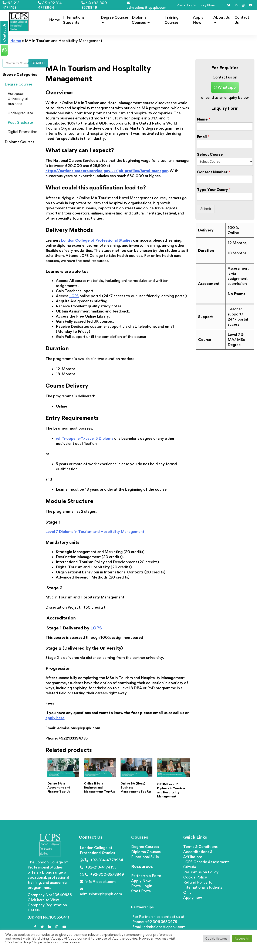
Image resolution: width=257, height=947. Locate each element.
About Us (221, 19)
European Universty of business (18, 98)
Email (203, 137)
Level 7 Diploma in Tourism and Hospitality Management (94, 531)
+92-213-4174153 (12, 5)
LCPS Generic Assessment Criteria (206, 864)
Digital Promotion (22, 131)
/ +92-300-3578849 (94, 5)
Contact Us (241, 20)
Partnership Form (146, 875)
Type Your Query (214, 190)
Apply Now (198, 20)
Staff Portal (141, 891)
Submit (205, 209)
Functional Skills (145, 857)
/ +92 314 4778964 (50, 5)
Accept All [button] (242, 938)
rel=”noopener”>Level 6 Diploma (85, 438)
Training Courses (172, 20)
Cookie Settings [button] (216, 938)
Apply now (192, 897)
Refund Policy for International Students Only (202, 887)
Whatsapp (225, 87)
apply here (55, 718)
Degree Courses (115, 19)
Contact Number (213, 172)
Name (203, 119)
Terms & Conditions (200, 846)
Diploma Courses (141, 20)
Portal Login (186, 5)
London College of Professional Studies (96, 240)
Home (54, 20)
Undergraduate (20, 113)
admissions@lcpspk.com (146, 5)
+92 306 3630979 (161, 921)
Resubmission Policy (201, 872)
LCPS (74, 296)
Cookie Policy (195, 877)
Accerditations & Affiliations (198, 854)
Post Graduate (20, 122)
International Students (74, 20)
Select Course (210, 154)
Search (38, 63)
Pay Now (207, 5)
